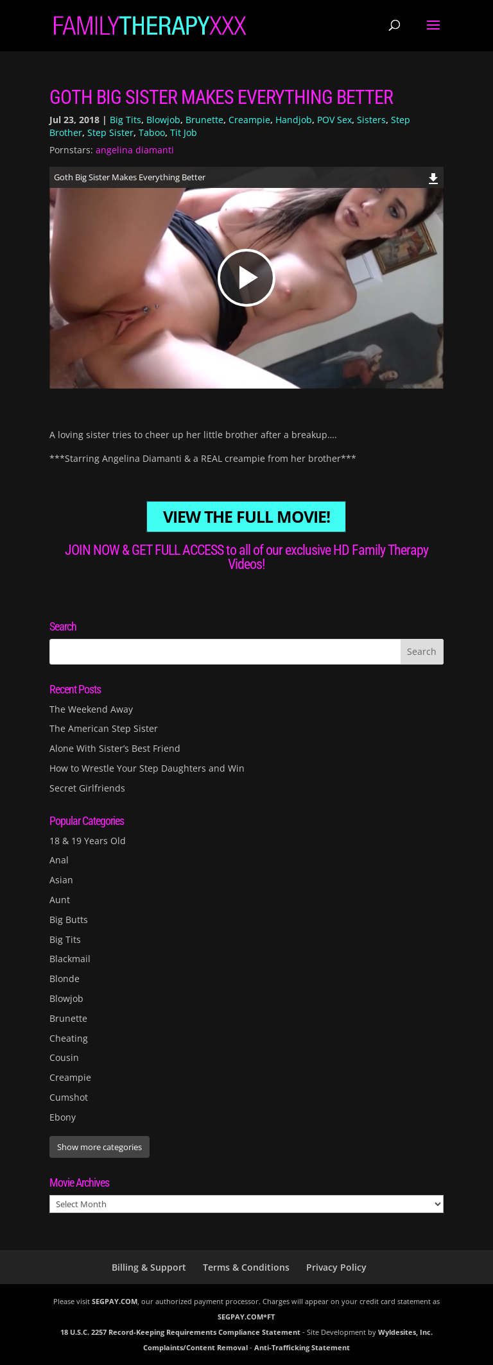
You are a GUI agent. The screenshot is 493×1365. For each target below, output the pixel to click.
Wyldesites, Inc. (405, 1332)
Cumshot (68, 1097)
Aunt (59, 900)
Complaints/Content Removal (195, 1347)
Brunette (204, 120)
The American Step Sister (103, 728)
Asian (61, 880)
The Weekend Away (91, 709)
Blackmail (70, 959)
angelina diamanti (135, 150)
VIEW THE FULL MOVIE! (246, 516)
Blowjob (163, 120)
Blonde (64, 978)
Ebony (62, 1117)
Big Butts (68, 919)
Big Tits (125, 120)
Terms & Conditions (246, 1267)
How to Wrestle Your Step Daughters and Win (147, 768)
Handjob (293, 120)
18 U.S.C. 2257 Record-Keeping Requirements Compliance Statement (180, 1332)
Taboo (152, 132)
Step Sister (110, 132)
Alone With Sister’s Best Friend (114, 748)
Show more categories (99, 1147)
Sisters (371, 120)
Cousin (64, 1057)
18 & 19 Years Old (87, 841)
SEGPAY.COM (114, 1301)
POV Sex (334, 120)
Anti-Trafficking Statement (302, 1347)
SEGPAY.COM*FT (246, 1316)
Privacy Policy (336, 1267)
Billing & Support (149, 1267)
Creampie (249, 120)
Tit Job (183, 132)
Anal (59, 860)
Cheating (68, 1038)
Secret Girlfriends (87, 788)
